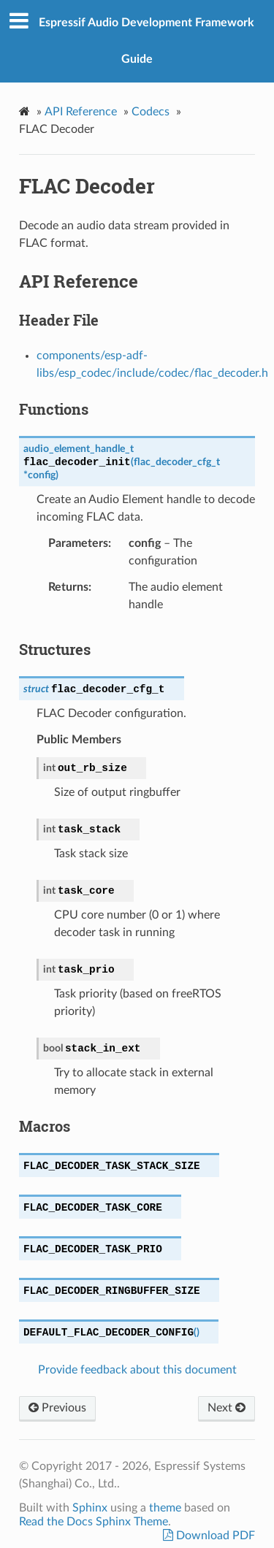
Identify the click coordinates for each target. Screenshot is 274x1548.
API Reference (81, 112)
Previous (57, 1408)
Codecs (151, 112)
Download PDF (214, 1535)
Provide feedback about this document (137, 1370)
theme (165, 1508)
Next (227, 1408)
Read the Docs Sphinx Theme (93, 1522)
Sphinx (89, 1508)
